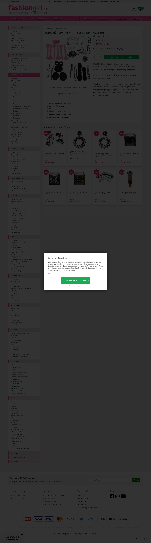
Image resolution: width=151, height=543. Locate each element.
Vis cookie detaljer (75, 286)
